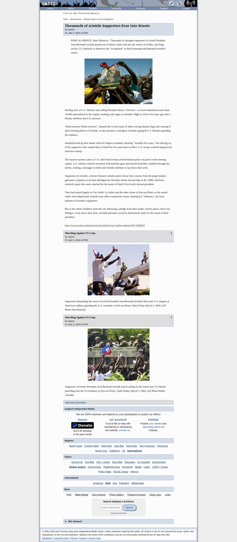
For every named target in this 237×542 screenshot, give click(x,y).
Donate (186, 8)
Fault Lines (155, 494)
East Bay (119, 446)
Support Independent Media (80, 408)
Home (50, 8)
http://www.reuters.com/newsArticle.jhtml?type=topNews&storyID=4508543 (105, 225)
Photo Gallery (116, 494)
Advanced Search (118, 513)
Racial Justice (120, 471)
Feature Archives (137, 494)
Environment (159, 462)
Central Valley (91, 446)
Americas (98, 483)
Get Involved (99, 494)
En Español (144, 462)
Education (130, 462)
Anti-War (89, 462)
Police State (104, 471)
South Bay (131, 446)
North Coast (75, 446)
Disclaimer (47, 538)
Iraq (115, 483)
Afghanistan (137, 483)
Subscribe (116, 8)
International (75, 19)
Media (138, 467)
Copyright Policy (61, 538)
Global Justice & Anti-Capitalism (98, 19)
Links (167, 494)
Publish (164, 8)
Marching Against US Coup (80, 233)
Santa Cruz (101, 451)
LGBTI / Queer (160, 467)
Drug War (117, 462)
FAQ (69, 494)
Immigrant (127, 467)
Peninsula (162, 446)
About (71, 8)
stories (155, 423)
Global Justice (77, 467)
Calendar (140, 8)
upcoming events (152, 427)
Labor (147, 467)
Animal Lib (77, 462)
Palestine (124, 483)
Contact (93, 8)
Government (94, 467)
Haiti (65, 19)
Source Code (94, 538)
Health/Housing (111, 467)
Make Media (81, 494)
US (123, 451)
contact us (124, 430)
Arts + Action (103, 462)
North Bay (106, 446)
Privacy (74, 538)
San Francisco (147, 446)
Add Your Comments (75, 402)
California (114, 451)
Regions (69, 440)
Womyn (135, 471)
